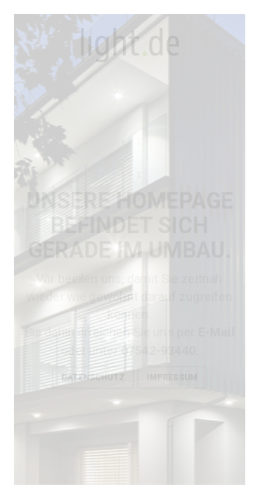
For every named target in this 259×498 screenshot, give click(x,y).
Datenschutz (92, 377)
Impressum (172, 377)
